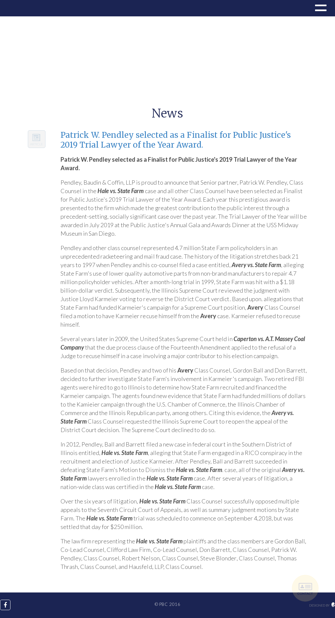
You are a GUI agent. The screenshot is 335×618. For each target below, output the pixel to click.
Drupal (27, 8)
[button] (319, 8)
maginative (333, 604)
